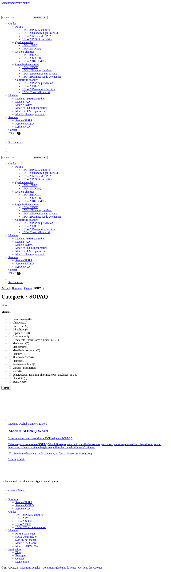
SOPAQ (31, 48)
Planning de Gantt (37, 70)
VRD (17, 371)
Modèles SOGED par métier (31, 107)
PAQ (29, 45)
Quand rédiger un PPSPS (41, 32)
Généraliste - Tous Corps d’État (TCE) (36, 339)
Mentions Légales (30, 567)
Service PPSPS (23, 120)
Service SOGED (24, 123)
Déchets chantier (24, 51)
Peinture (19, 353)
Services (13, 117)
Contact (12, 129)
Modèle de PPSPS (37, 36)
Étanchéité (20, 381)
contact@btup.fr (17, 490)
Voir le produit (16, 459)
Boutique (17, 288)
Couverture (20, 326)
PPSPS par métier (37, 39)
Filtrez (6, 388)
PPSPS (19, 26)
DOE (30, 67)
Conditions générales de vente (59, 567)
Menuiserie (20, 346)
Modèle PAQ (22, 101)
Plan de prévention (37, 82)
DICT (30, 86)
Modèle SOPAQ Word (27, 546)
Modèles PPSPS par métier (30, 98)
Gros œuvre (21, 336)
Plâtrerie (19, 360)
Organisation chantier (27, 64)
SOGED (31, 54)
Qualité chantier (24, 42)
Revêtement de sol (24, 364)
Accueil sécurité (36, 92)
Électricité (20, 378)
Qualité (28, 288)
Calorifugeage (22, 319)
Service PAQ (22, 126)
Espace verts (21, 332)
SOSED (31, 57)
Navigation (14, 549)
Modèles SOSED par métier (30, 111)
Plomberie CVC (23, 357)
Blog (18, 552)
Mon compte (22, 561)
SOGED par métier (26, 536)
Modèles (13, 95)
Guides (12, 23)
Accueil (5, 288)
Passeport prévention (38, 89)
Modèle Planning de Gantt (30, 114)
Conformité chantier (26, 79)
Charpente (20, 322)
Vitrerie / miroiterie (25, 367)
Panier (14, 132)
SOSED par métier (25, 539)
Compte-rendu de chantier (41, 76)
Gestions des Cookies (90, 567)
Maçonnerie (21, 343)
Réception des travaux (39, 73)
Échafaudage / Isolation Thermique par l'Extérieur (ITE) (45, 374)
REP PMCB (34, 61)
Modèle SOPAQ (24, 104)
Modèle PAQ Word (26, 542)
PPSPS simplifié (36, 29)
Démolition (21, 329)
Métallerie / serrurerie (26, 350)
